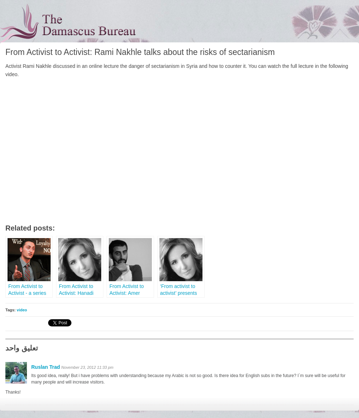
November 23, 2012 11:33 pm (87, 367)
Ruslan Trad (45, 367)
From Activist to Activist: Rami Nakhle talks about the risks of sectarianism (140, 52)
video (22, 310)
